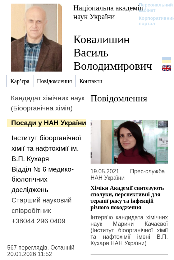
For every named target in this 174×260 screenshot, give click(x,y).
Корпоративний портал (152, 20)
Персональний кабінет (152, 7)
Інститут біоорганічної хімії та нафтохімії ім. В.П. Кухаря (46, 148)
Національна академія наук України (108, 12)
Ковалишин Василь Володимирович (112, 52)
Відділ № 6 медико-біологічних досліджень (43, 179)
